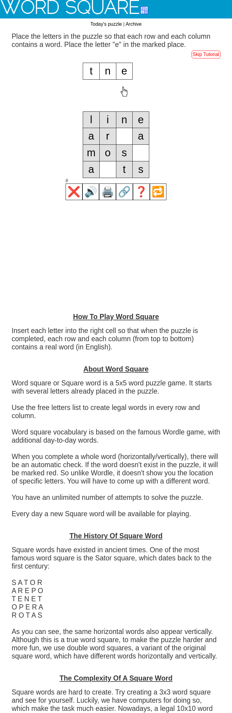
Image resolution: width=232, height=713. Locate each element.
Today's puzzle (106, 24)
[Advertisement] (116, 264)
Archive (134, 24)
